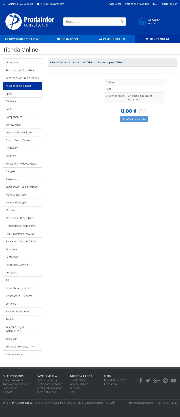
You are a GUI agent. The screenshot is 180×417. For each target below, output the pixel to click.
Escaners (11, 155)
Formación (110, 384)
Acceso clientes (79, 384)
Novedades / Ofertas (116, 380)
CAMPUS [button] (112, 39)
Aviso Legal (115, 3)
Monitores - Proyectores (20, 218)
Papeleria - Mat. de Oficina (21, 241)
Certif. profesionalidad (49, 388)
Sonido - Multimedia (17, 311)
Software (11, 303)
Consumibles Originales (19, 132)
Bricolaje (11, 101)
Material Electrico (16, 194)
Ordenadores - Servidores (21, 226)
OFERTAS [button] (22, 39)
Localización (10, 388)
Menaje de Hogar (16, 202)
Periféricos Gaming (17, 264)
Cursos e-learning (47, 380)
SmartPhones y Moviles (19, 288)
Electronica (12, 148)
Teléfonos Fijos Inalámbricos (15, 329)
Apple (9, 93)
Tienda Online (58, 62)
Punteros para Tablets (111, 62)
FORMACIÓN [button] (67, 39)
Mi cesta (75, 388)
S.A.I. (8, 280)
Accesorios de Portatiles (20, 70)
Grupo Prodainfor (13, 380)
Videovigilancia (14, 354)
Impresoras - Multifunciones (22, 187)
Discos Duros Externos (19, 140)
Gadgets (10, 171)
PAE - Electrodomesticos (20, 233)
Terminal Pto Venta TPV (20, 346)
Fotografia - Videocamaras (21, 163)
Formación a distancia (49, 384)
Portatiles (11, 272)
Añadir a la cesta (134, 119)
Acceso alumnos (46, 392)
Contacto (8, 392)
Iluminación (12, 179)
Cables (9, 109)
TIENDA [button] (157, 39)
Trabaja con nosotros (15, 384)
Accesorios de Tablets (18, 85)
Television (11, 338)
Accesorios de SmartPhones (22, 78)
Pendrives (11, 249)
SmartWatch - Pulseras (19, 296)
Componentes (14, 117)
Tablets (10, 319)
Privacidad (137, 3)
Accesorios (12, 62)
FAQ (155, 3)
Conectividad (13, 124)
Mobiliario (11, 210)
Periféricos (12, 257)
